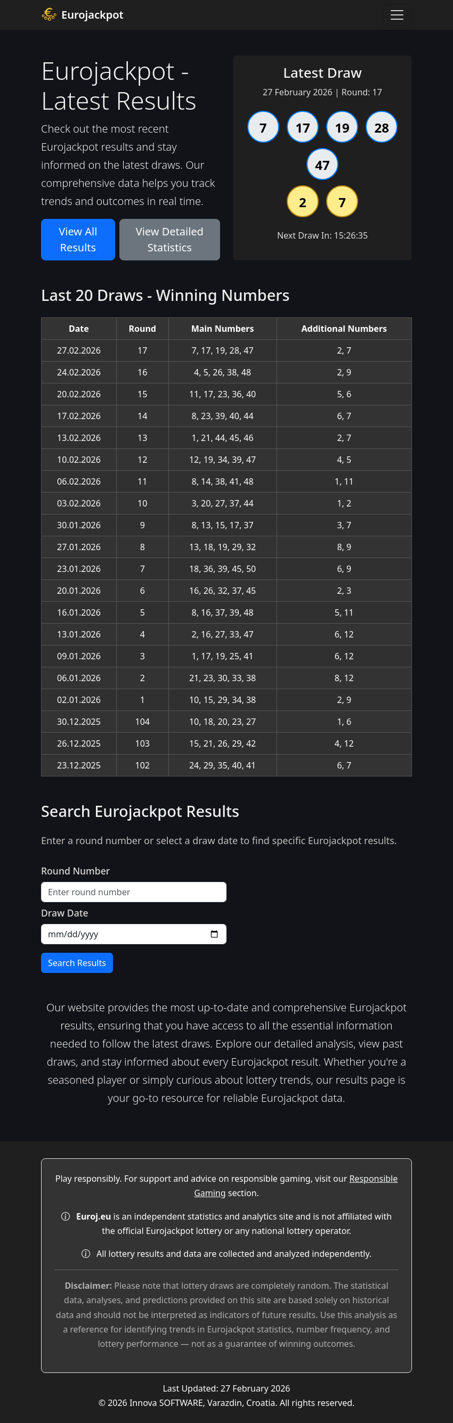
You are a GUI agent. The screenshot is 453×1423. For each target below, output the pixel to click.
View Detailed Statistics (170, 239)
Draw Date (64, 912)
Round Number (75, 870)
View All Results (78, 239)
